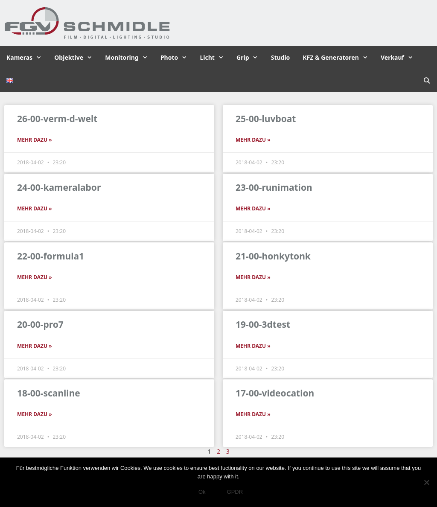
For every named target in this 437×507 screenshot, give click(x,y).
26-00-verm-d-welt (57, 119)
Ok (202, 492)
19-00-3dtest (263, 324)
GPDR (235, 492)
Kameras (27, 57)
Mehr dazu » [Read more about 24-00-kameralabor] (34, 208)
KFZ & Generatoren (338, 57)
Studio (280, 57)
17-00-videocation (275, 393)
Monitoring (129, 57)
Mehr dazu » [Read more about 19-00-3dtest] (253, 346)
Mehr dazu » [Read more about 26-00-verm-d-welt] (34, 139)
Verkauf (400, 57)
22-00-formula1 (50, 256)
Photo (177, 57)
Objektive (76, 57)
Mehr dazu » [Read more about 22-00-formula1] (34, 277)
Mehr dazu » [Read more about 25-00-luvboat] (253, 139)
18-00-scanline (48, 393)
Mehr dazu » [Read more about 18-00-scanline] (34, 414)
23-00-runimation (274, 187)
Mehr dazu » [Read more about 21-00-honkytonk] (253, 277)
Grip (250, 57)
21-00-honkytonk (273, 256)
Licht (215, 57)
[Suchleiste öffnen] (427, 80)
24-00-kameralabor (59, 187)
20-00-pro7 (40, 324)
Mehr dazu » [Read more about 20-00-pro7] (34, 346)
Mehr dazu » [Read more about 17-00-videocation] (253, 414)
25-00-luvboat (266, 119)
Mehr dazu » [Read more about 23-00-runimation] (253, 208)
